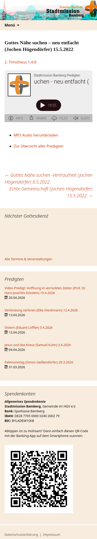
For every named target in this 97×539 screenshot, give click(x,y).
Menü (10, 25)
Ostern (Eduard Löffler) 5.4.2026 (29, 327)
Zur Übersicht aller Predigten (38, 146)
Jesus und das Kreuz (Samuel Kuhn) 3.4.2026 (38, 345)
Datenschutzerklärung (21, 534)
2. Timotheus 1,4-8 (20, 62)
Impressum (51, 534)
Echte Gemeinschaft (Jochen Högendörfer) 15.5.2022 (50, 192)
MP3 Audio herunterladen (36, 135)
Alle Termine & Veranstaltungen (28, 259)
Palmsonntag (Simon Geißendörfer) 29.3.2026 (39, 362)
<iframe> (48, 238)
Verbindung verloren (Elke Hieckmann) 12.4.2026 (41, 310)
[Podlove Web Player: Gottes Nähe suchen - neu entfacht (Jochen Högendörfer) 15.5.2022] (48, 98)
